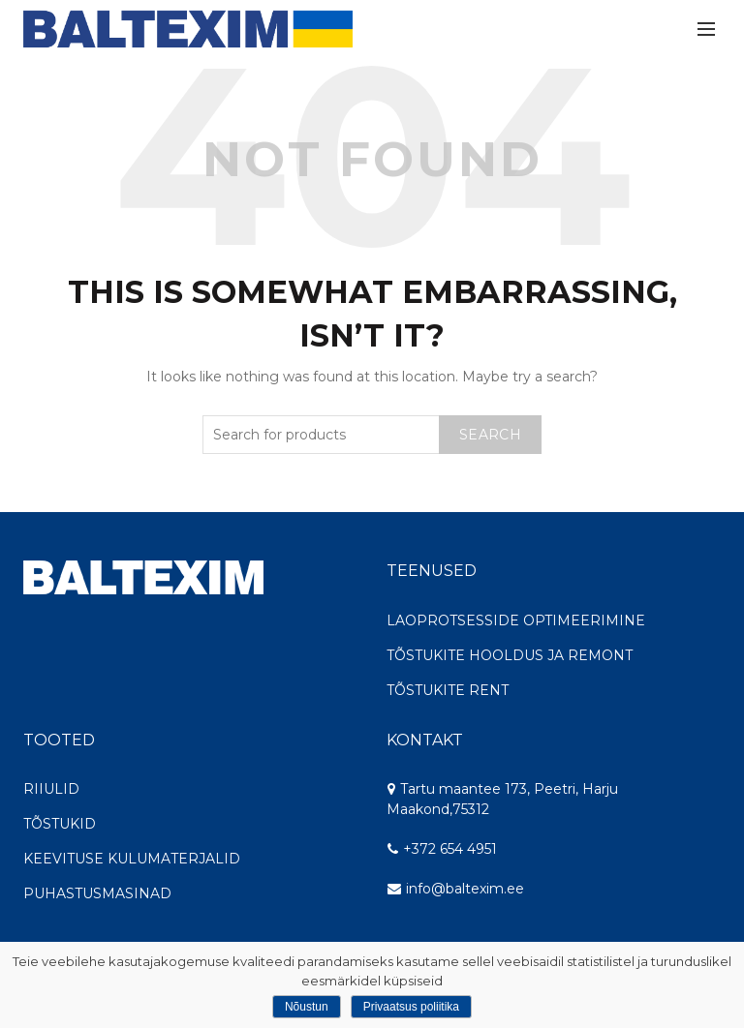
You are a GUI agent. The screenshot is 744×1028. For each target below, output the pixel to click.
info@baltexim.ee (465, 888)
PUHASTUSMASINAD (97, 893)
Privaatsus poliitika (411, 1006)
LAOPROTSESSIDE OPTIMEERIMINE (516, 620)
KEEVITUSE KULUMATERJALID (131, 858)
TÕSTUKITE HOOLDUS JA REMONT (510, 655)
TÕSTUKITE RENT (448, 690)
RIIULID (51, 789)
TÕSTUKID (59, 823)
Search (490, 434)
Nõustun (306, 1006)
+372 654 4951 (442, 849)
